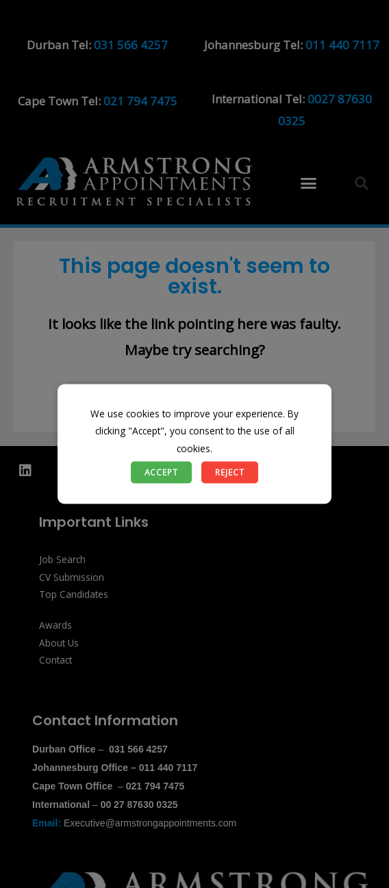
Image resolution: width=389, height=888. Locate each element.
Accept (161, 472)
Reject (229, 472)
